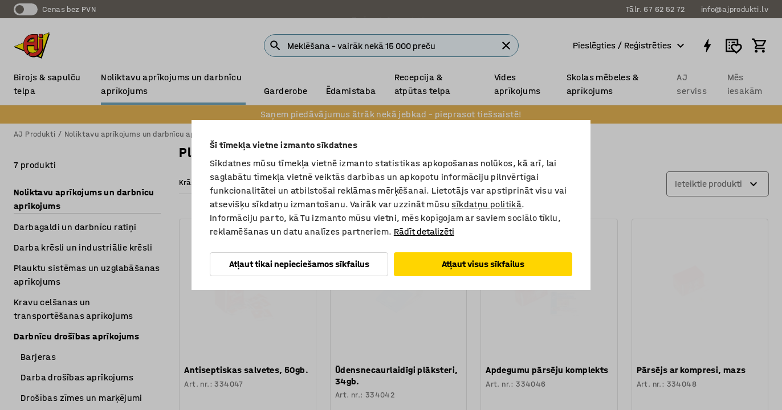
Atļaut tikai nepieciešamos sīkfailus (299, 264)
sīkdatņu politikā (486, 204)
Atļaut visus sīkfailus (483, 264)
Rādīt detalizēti (424, 231)
